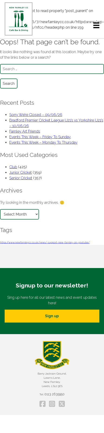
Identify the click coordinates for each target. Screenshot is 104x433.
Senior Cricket (20, 178)
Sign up (52, 316)
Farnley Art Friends (24, 131)
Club (13, 167)
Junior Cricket (20, 172)
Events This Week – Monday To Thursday (43, 142)
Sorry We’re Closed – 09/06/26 (35, 115)
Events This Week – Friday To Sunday (40, 137)
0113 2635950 (54, 394)
